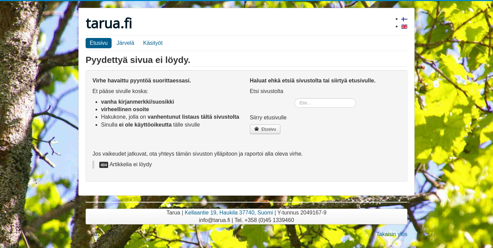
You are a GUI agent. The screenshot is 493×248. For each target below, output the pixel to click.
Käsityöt (153, 43)
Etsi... (294, 98)
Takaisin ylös (391, 234)
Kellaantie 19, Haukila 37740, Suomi (229, 213)
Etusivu (99, 43)
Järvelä (125, 43)
